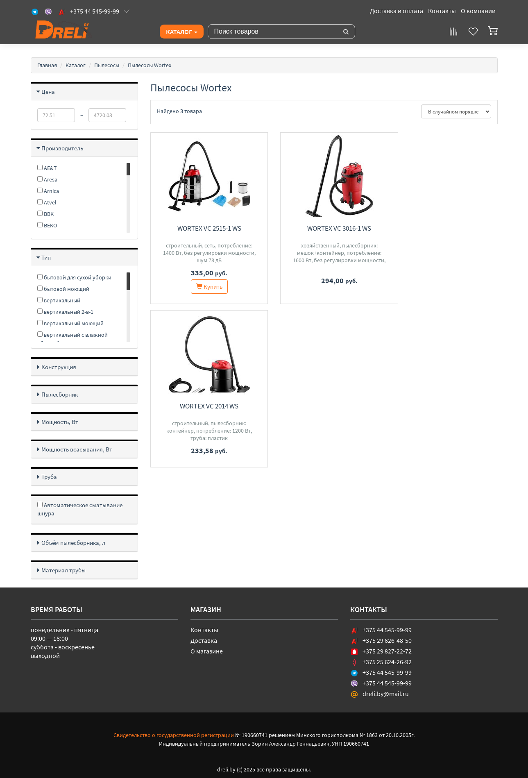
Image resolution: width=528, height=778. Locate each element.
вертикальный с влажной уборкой (72, 339)
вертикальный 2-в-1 (65, 311)
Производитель (62, 148)
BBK (45, 214)
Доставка (203, 640)
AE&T (47, 168)
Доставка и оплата (396, 11)
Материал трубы (63, 570)
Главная (47, 65)
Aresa (47, 179)
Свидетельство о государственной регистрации (173, 735)
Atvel (47, 202)
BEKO (47, 225)
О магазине (206, 651)
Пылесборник (59, 394)
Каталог (181, 31)
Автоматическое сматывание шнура (79, 509)
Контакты (442, 11)
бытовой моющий (63, 289)
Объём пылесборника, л (73, 543)
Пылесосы (106, 65)
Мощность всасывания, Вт (76, 449)
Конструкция (58, 367)
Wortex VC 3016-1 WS (324, 228)
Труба (49, 477)
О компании (478, 11)
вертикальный (58, 300)
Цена (48, 91)
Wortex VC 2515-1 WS (204, 228)
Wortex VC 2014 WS (444, 228)
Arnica (48, 191)
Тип (46, 257)
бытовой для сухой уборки (74, 277)
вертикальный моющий (70, 323)
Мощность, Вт (59, 422)
